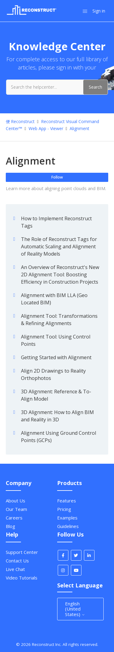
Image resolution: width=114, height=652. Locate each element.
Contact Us (17, 561)
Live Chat (15, 569)
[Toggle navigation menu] (85, 11)
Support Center (22, 552)
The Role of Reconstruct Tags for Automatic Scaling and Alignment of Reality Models (59, 246)
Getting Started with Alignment (56, 357)
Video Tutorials (21, 578)
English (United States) (75, 609)
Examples (67, 518)
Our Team (16, 509)
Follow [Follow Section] (57, 177)
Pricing (64, 509)
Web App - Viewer (46, 128)
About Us (15, 501)
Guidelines (68, 526)
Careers (14, 518)
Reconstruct (23, 121)
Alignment (79, 128)
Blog (10, 526)
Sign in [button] (98, 11)
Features (66, 501)
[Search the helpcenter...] (57, 87)
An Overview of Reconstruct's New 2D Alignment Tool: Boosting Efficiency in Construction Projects (60, 274)
